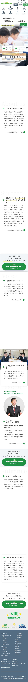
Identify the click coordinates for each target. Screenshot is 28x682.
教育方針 (4, 640)
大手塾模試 (5, 647)
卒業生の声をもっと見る (16, 300)
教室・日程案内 (24, 9)
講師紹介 (10, 13)
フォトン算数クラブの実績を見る (15, 230)
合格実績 (4, 649)
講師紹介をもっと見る (17, 382)
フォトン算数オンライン (20, 48)
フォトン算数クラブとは (10, 9)
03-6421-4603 (22, 1)
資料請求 (20, 4)
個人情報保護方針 (18, 650)
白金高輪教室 (19, 635)
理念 (4, 636)
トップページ (4, 633)
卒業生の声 (3, 13)
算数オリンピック (6, 653)
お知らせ (3, 9)
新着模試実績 (18, 652)
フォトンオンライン (25, 5)
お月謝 (16, 639)
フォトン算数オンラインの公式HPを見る (15, 586)
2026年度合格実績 (23, 24)
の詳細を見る (14, 266)
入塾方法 (15, 4)
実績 (17, 9)
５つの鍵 (4, 638)
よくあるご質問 (17, 14)
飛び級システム (6, 644)
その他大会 (5, 651)
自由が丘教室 (19, 633)
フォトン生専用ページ (24, 14)
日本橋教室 (19, 637)
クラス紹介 (5, 642)
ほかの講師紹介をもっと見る (16, 443)
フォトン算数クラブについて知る (15, 132)
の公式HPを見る (14, 604)
